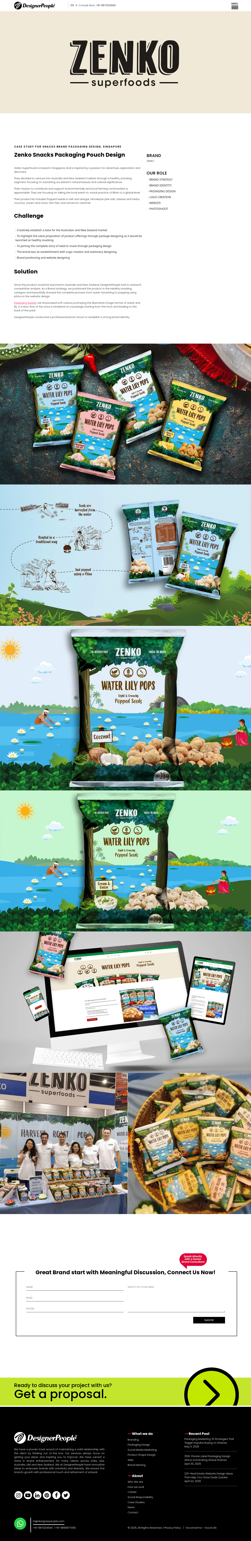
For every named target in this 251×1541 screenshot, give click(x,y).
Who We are (135, 1482)
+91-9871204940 (43, 1527)
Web (130, 1460)
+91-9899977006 (65, 1527)
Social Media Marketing (142, 1450)
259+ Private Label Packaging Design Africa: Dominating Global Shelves (207, 1458)
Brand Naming (137, 1465)
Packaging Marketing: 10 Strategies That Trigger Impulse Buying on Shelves (209, 1441)
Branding (133, 1439)
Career (132, 1492)
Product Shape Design (142, 1455)
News (131, 1507)
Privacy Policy (172, 1527)
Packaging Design (25, 303)
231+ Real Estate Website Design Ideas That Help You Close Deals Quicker (208, 1475)
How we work (136, 1487)
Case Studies (136, 1502)
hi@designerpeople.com (48, 1521)
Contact (133, 1512)
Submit (209, 1320)
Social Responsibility (140, 1497)
